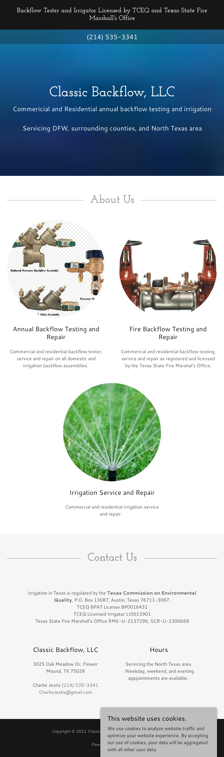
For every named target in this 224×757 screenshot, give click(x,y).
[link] (112, 18)
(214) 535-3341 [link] (112, 36)
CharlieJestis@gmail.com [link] (65, 692)
